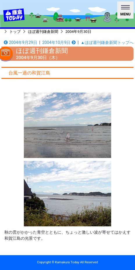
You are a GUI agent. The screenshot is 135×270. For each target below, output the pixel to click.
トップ (15, 31)
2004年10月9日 (59, 42)
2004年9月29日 (20, 42)
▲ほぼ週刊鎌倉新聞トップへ (107, 42)
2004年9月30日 (78, 31)
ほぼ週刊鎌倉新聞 (43, 31)
